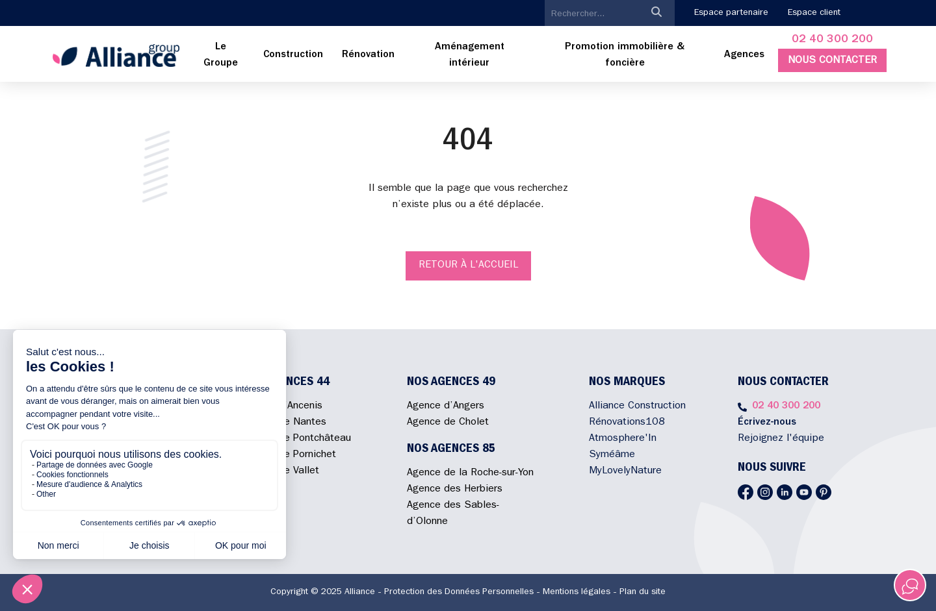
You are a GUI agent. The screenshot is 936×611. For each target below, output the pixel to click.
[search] (591, 14)
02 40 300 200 (832, 40)
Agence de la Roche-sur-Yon (470, 473)
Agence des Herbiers (454, 489)
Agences (744, 55)
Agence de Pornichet (288, 455)
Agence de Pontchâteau (296, 439)
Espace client (814, 13)
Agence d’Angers (445, 406)
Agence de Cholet (448, 423)
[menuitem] (221, 56)
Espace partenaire (731, 13)
